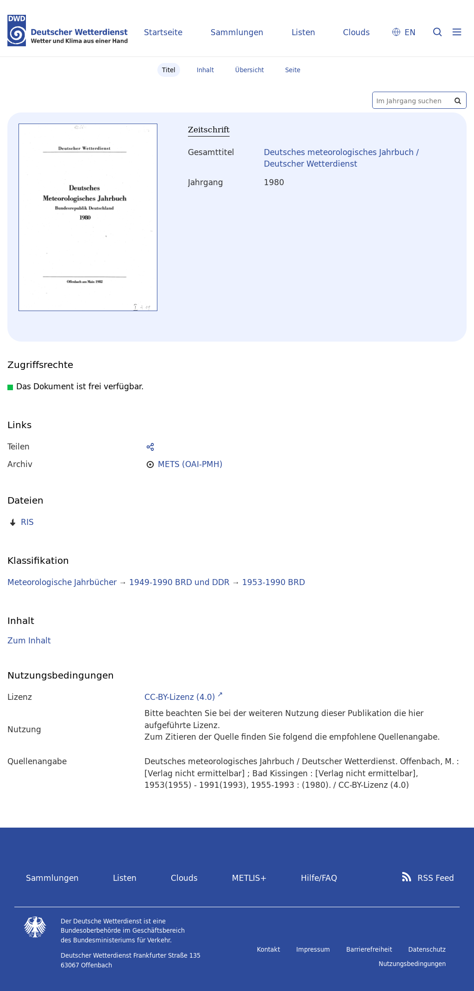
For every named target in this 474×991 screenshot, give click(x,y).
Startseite (163, 32)
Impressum (313, 949)
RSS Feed (436, 878)
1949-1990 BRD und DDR (179, 582)
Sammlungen (237, 32)
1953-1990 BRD (273, 582)
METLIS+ (249, 878)
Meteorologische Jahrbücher (62, 582)
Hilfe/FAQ (319, 878)
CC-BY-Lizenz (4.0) (179, 697)
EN (410, 32)
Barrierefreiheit (369, 949)
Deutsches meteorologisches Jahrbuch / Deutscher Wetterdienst (341, 158)
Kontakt (268, 949)
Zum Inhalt (29, 640)
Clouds (356, 32)
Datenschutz (427, 949)
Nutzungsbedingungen (412, 964)
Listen (303, 32)
